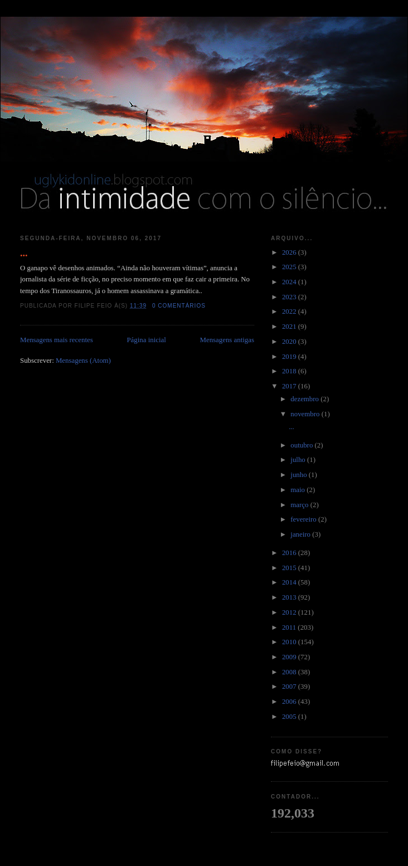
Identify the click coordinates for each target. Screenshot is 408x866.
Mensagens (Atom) (83, 360)
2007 (290, 686)
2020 (290, 342)
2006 (290, 702)
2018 (290, 371)
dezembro (305, 399)
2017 (290, 386)
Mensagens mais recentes (56, 340)
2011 (290, 627)
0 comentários (179, 306)
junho (299, 475)
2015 (290, 568)
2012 (290, 612)
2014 (290, 582)
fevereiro (304, 519)
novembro (305, 414)
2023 (290, 297)
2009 (290, 657)
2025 (290, 267)
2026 (290, 252)
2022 (290, 311)
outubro (302, 445)
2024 (290, 282)
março (300, 505)
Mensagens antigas (227, 340)
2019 (290, 357)
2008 (290, 672)
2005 (290, 717)
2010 (290, 642)
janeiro (301, 534)
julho (298, 460)
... (24, 253)
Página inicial (146, 340)
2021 (290, 326)
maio (298, 490)
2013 (290, 597)
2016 (290, 553)
